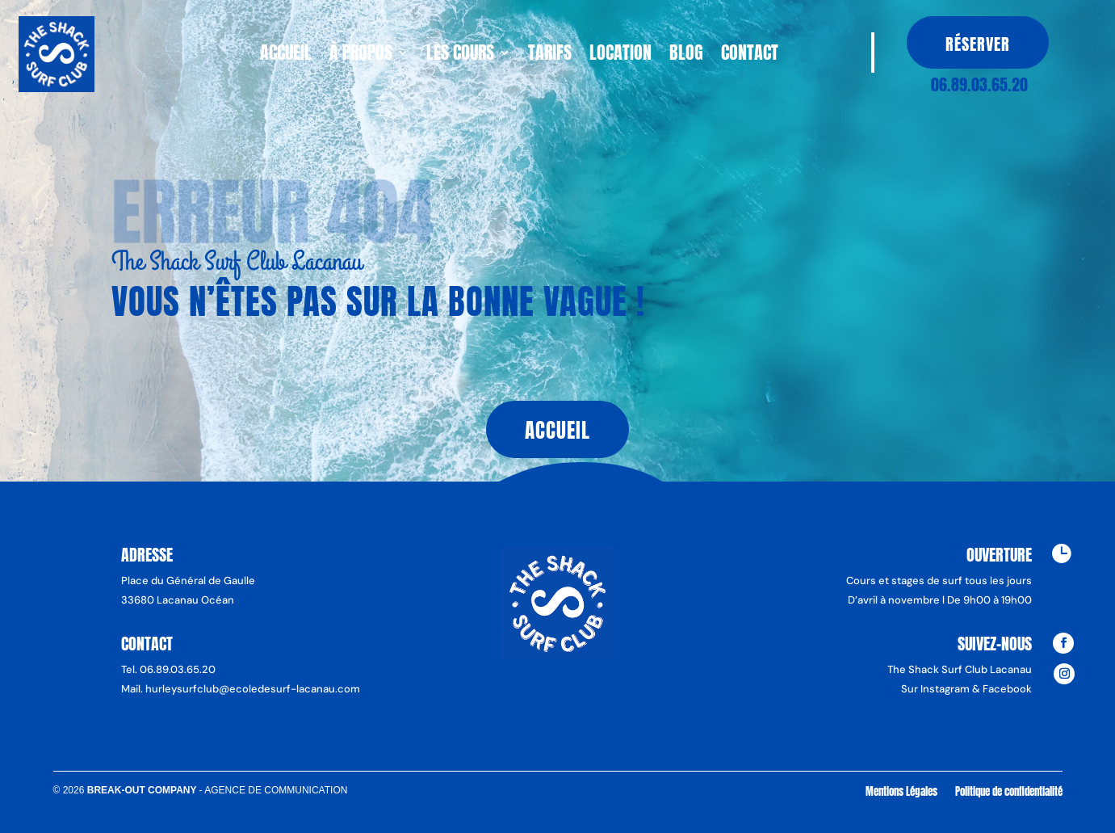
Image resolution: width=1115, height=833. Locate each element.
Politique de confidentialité (1009, 790)
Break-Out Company (143, 790)
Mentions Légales (901, 790)
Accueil (286, 56)
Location (620, 56)
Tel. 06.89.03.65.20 (168, 669)
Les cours (460, 56)
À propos (360, 56)
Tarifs (550, 56)
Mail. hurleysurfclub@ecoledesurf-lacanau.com (240, 689)
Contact (749, 56)
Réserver (977, 44)
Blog (686, 56)
